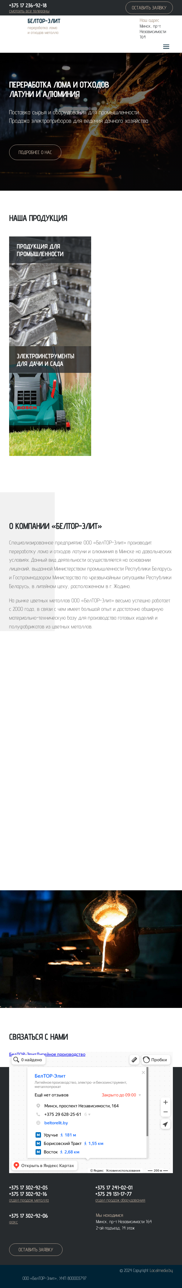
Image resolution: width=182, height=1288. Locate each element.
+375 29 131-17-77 (113, 1194)
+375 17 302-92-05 (28, 1187)
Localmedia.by (161, 1270)
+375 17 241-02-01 (113, 1187)
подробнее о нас (35, 152)
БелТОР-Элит (44, 21)
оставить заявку (149, 8)
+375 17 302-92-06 (28, 1216)
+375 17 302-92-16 (28, 1194)
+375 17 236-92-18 (28, 5)
